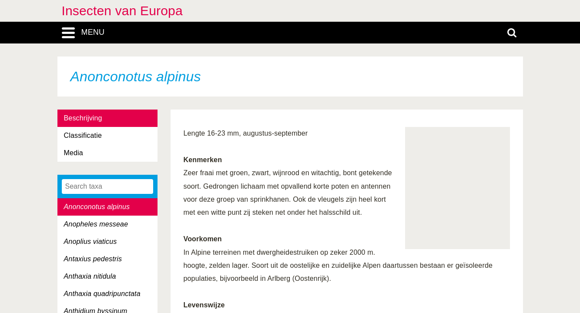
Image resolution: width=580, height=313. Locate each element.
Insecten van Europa (122, 10)
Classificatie (83, 135)
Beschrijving (83, 118)
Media (73, 152)
